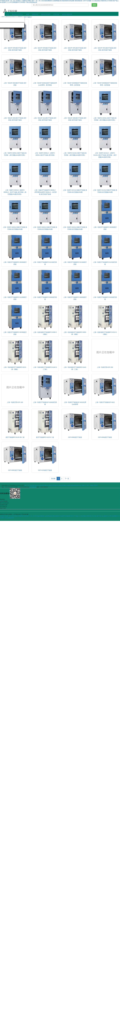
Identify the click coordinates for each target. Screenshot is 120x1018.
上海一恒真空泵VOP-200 (105, 367)
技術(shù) (35, 14)
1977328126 (32, 487)
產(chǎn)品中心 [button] (17, 14)
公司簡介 (87, 485)
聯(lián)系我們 (45, 14)
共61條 (53, 478)
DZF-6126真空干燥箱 (45, 470)
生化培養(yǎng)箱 (46, 485)
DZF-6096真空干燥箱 (75, 437)
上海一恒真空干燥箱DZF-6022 (105, 402)
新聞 (27, 14)
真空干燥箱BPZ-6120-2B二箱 (15, 437)
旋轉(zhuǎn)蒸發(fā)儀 (14, 19)
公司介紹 (56, 14)
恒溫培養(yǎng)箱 (65, 485)
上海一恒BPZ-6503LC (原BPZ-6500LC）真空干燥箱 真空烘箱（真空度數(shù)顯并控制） (15, 192)
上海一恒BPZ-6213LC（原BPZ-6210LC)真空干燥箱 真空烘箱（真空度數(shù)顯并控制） (105, 155)
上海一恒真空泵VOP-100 (15, 402)
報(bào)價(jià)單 (67, 14)
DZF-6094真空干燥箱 (105, 437)
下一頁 (67, 478)
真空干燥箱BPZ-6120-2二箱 (45, 437)
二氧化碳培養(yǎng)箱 (35, 485)
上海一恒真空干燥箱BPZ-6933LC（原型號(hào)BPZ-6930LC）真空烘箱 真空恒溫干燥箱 (45, 192)
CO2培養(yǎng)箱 (56, 485)
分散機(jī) (18, 25)
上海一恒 (26, 485)
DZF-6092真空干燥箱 (15, 470)
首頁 (7, 14)
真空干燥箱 (27, 17)
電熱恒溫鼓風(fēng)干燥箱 (77, 485)
